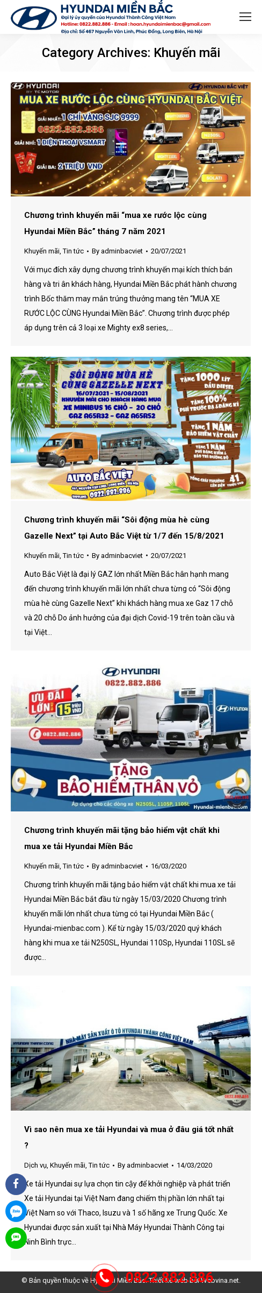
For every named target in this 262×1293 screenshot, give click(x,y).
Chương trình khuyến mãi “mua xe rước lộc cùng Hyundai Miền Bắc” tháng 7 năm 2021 (115, 223)
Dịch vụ (35, 1165)
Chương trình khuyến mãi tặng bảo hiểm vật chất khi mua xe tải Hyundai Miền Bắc (122, 838)
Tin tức (73, 251)
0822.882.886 (170, 1277)
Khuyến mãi (42, 251)
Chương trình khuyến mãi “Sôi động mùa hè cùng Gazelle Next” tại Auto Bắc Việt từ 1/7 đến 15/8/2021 (124, 528)
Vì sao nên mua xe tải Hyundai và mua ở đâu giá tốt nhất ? (129, 1137)
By (117, 251)
